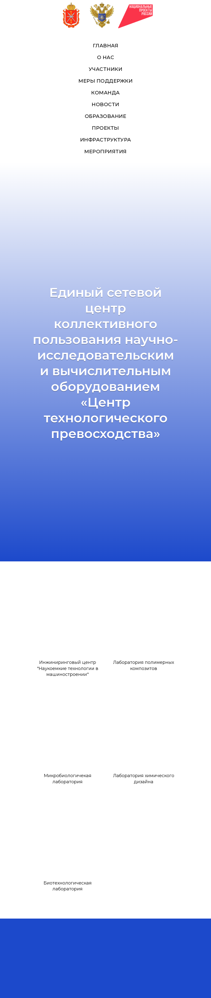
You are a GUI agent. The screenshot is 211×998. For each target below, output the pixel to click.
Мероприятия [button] (105, 151)
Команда (105, 93)
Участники (106, 69)
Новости (105, 104)
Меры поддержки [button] (105, 81)
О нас (105, 57)
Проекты (105, 128)
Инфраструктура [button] (105, 140)
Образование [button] (105, 116)
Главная (105, 46)
